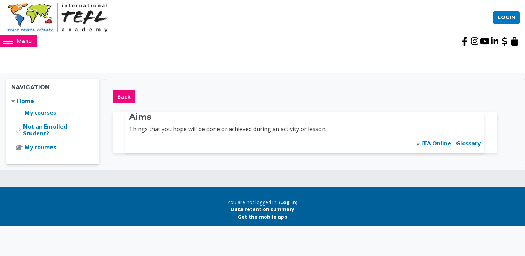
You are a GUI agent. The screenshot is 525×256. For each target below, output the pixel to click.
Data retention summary (262, 209)
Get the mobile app (262, 216)
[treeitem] (52, 124)
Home (25, 101)
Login (506, 17)
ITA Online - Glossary (451, 143)
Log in (288, 202)
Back (124, 97)
